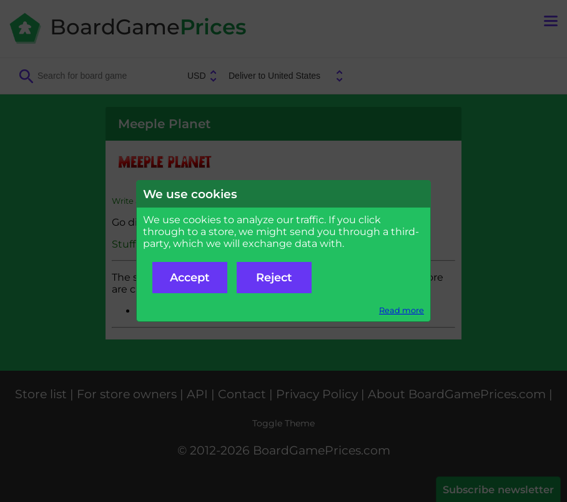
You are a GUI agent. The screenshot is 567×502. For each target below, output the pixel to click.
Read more (401, 310)
